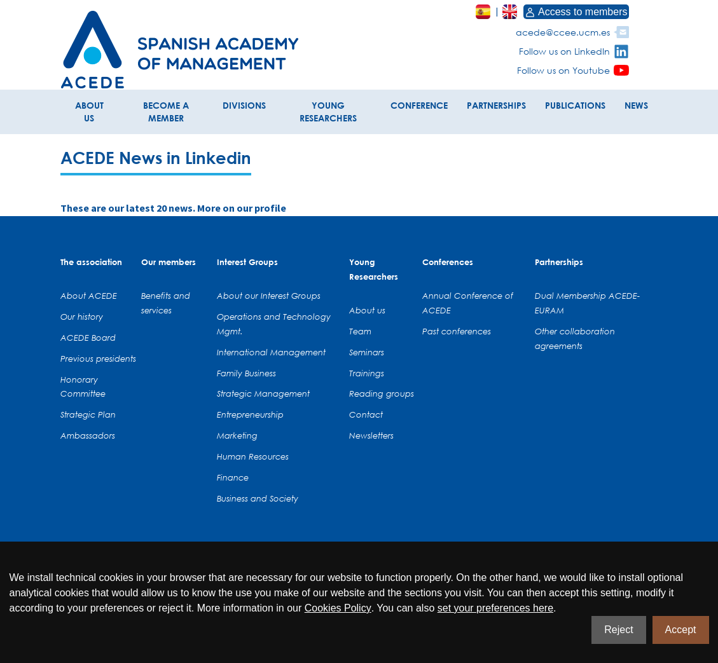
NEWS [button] (636, 105)
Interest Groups (247, 262)
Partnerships (559, 262)
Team (360, 331)
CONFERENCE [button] (419, 105)
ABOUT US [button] (89, 111)
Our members (168, 262)
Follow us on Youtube (563, 70)
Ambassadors (87, 435)
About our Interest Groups (269, 295)
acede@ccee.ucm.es (563, 32)
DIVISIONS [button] (244, 105)
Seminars (366, 352)
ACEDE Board (88, 337)
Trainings (366, 373)
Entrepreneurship (250, 414)
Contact (366, 414)
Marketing (237, 435)
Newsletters (371, 435)
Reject (618, 629)
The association (91, 262)
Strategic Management (263, 393)
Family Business (246, 373)
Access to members (576, 11)
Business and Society (257, 498)
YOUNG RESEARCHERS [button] (328, 111)
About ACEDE (88, 295)
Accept (680, 629)
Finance (233, 477)
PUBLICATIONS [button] (575, 105)
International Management (271, 352)
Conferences (447, 262)
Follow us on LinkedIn (564, 51)
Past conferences (456, 331)
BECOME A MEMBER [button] (166, 111)
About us (367, 310)
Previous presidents (98, 358)
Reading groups (381, 393)
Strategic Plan (88, 414)
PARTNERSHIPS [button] (496, 105)
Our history (81, 316)
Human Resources (253, 456)
